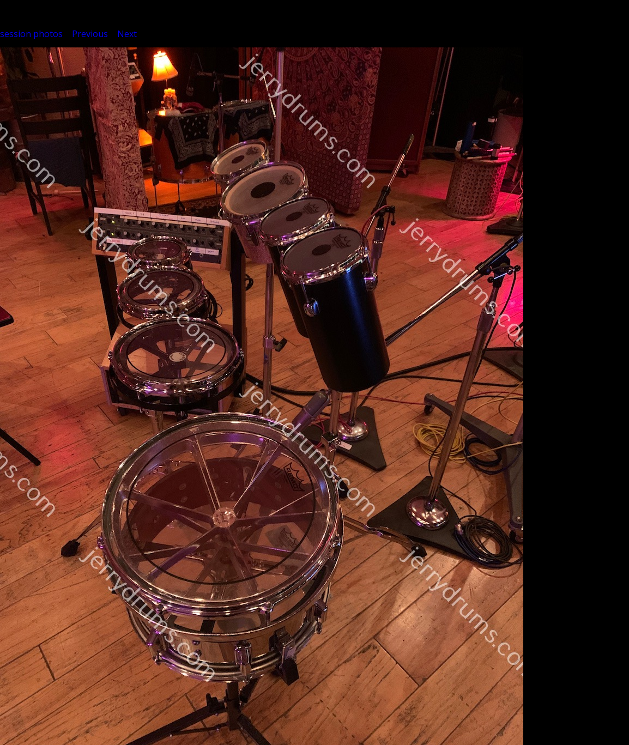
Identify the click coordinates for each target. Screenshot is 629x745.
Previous (90, 34)
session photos (31, 34)
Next (127, 34)
